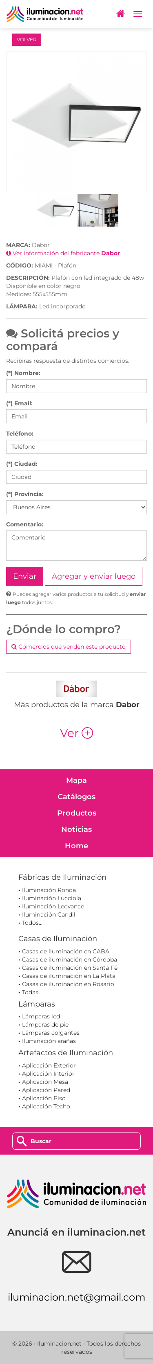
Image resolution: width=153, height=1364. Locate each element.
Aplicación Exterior (49, 1065)
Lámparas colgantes (51, 1032)
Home (76, 845)
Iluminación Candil (48, 914)
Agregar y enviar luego (93, 576)
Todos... (32, 922)
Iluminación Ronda (49, 890)
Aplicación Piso (44, 1098)
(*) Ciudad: (22, 463)
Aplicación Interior (48, 1073)
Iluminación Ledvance (53, 906)
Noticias (76, 829)
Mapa (76, 780)
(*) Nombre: (23, 373)
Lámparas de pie (45, 1024)
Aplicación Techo (46, 1106)
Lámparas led (41, 1016)
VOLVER (27, 39)
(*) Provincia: (25, 494)
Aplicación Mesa (45, 1081)
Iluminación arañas (49, 1041)
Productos (76, 813)
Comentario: (24, 524)
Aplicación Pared (46, 1090)
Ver (76, 733)
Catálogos (76, 796)
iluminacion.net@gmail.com (76, 1297)
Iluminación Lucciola (51, 898)
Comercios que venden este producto (68, 646)
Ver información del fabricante (63, 253)
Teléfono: (19, 433)
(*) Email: (19, 403)
